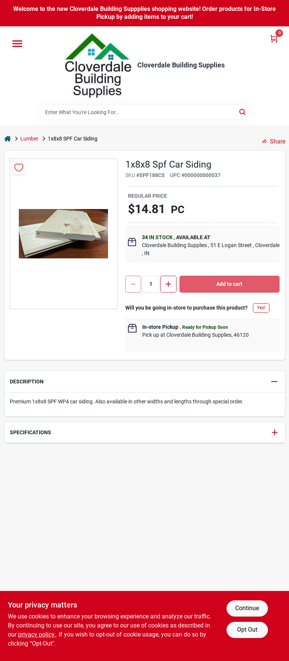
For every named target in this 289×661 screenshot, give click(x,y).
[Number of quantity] (151, 284)
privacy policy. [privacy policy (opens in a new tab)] (37, 634)
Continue (247, 608)
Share (273, 141)
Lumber (29, 139)
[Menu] (17, 44)
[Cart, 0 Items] (274, 39)
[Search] (242, 111)
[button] (145, 381)
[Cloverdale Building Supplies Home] (98, 65)
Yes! (261, 307)
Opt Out (247, 629)
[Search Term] (144, 112)
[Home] (7, 139)
